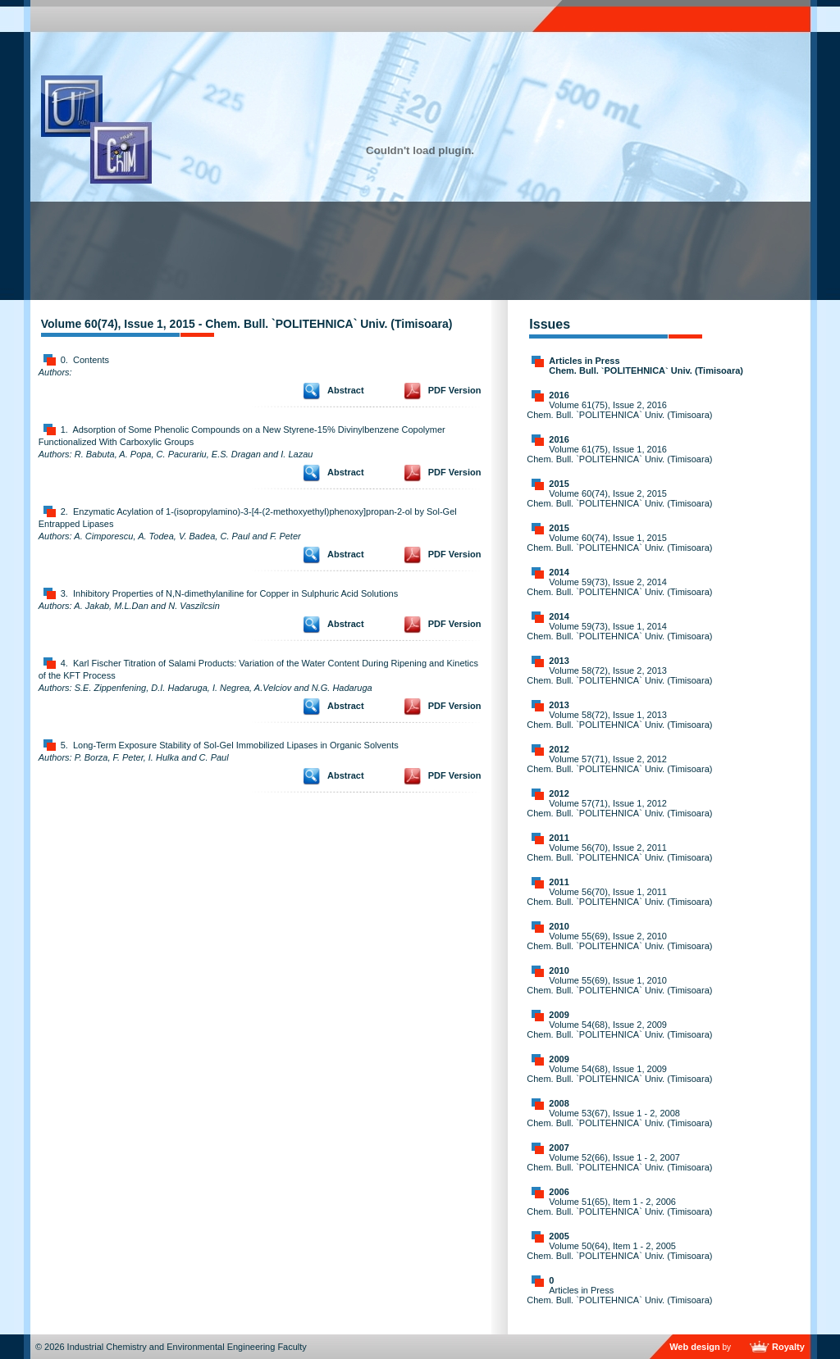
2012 (558, 749)
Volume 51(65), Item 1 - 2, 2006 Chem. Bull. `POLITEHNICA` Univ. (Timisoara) (619, 1206)
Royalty (788, 1347)
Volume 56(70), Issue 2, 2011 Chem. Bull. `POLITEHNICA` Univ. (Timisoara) (619, 852)
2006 (558, 1192)
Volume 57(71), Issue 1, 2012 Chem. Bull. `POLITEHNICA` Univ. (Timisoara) (619, 808)
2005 (558, 1236)
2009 (558, 1015)
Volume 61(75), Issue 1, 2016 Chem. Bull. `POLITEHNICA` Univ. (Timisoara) (619, 454)
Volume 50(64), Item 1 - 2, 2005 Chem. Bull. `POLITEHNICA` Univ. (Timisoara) (619, 1251)
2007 (558, 1147)
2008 (558, 1103)
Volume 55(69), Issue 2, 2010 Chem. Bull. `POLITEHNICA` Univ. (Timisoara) (619, 941)
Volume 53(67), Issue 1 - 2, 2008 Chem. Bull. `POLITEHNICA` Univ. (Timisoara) (619, 1118)
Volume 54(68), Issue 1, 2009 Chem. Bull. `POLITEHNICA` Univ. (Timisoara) (619, 1074)
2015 (558, 484)
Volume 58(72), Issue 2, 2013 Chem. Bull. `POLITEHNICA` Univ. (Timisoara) (619, 675)
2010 (558, 926)
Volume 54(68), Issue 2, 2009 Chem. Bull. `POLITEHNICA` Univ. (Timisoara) (619, 1029)
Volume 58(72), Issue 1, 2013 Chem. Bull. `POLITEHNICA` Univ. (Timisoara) (619, 719)
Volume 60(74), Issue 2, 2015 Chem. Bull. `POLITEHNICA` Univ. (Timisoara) (619, 498)
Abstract (345, 390)
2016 (558, 395)
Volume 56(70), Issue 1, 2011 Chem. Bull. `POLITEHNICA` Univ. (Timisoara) (619, 897)
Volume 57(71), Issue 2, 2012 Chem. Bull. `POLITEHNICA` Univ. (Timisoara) (619, 764)
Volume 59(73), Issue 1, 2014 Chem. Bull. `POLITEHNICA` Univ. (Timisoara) (619, 631)
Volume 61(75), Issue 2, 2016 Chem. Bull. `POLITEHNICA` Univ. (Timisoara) (619, 410)
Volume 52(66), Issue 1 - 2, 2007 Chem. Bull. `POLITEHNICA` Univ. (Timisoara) (619, 1162)
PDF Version (455, 390)
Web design (694, 1347)
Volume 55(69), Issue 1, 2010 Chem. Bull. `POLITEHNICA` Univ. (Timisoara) (619, 985)
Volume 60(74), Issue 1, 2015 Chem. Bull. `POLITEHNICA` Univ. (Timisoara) (619, 542)
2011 (558, 838)
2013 (558, 661)
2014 (558, 572)
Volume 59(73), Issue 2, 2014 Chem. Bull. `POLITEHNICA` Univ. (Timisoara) (619, 587)
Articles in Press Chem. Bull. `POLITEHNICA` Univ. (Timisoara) (646, 365)
